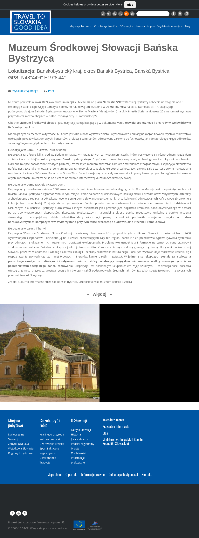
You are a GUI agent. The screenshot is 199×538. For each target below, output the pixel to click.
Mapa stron (54, 474)
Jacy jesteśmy (79, 439)
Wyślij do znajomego (25, 91)
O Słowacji (127, 26)
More (119, 4)
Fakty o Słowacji (81, 430)
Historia (76, 434)
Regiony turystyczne (20, 453)
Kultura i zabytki (50, 439)
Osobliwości (78, 453)
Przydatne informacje (170, 26)
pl (126, 13)
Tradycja (45, 462)
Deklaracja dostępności (123, 474)
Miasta (75, 448)
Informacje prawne (93, 474)
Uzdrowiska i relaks (52, 444)
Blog (187, 26)
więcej (99, 294)
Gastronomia (48, 458)
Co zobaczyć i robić (106, 26)
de (114, 13)
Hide (130, 4)
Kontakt (147, 474)
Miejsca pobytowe (81, 26)
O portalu (71, 474)
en (108, 13)
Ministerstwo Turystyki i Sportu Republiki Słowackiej (122, 441)
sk (103, 13)
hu (120, 13)
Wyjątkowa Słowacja (21, 448)
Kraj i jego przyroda (52, 434)
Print (51, 91)
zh (132, 13)
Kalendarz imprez (145, 26)
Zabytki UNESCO (18, 444)
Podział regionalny (82, 444)
